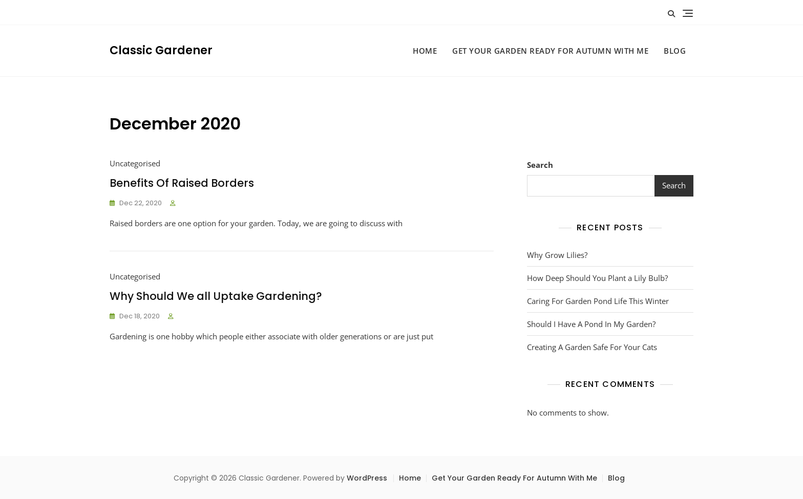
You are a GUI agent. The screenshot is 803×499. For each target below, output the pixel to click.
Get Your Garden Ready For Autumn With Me (550, 51)
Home (425, 51)
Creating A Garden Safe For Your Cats (592, 347)
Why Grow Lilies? (557, 255)
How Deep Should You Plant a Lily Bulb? (597, 278)
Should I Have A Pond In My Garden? (591, 324)
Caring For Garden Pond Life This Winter (598, 301)
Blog (675, 51)
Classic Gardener (161, 50)
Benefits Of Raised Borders (182, 183)
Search (540, 165)
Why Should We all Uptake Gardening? (216, 296)
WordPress (367, 478)
